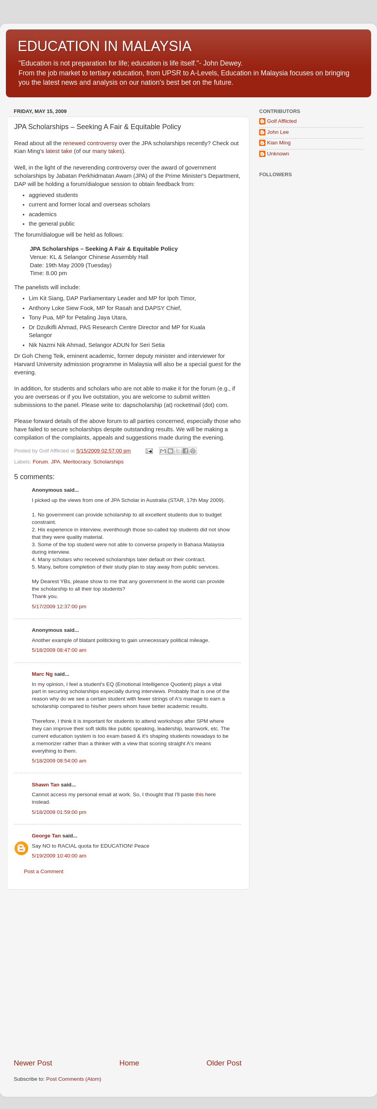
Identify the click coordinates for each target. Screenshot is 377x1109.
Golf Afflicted (282, 121)
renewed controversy (90, 143)
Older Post (224, 1063)
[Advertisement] (73, 973)
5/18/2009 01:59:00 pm (59, 812)
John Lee (278, 132)
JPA (55, 462)
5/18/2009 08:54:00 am (59, 761)
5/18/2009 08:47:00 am (59, 650)
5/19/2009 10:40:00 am (59, 856)
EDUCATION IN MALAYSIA (105, 46)
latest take (59, 151)
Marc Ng (42, 674)
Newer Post (33, 1063)
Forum (40, 462)
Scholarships (108, 462)
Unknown (278, 154)
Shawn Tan (45, 785)
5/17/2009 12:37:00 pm (59, 606)
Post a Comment (44, 871)
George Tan (46, 836)
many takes (107, 151)
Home (129, 1063)
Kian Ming (279, 143)
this (200, 794)
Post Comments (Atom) (73, 1079)
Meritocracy (76, 462)
